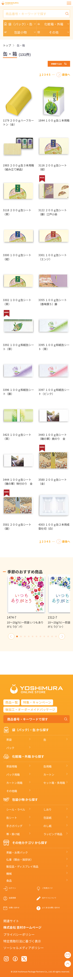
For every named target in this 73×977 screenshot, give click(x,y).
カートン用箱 (14, 783)
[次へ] (59, 74)
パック (10, 748)
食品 (9, 880)
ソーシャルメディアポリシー (23, 947)
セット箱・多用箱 (54, 783)
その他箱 (11, 791)
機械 (9, 873)
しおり (47, 809)
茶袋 (9, 740)
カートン (48, 774)
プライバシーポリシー (19, 934)
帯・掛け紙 (13, 834)
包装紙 (47, 818)
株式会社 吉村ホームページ (22, 927)
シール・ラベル (15, 809)
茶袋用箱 (11, 766)
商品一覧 (11, 702)
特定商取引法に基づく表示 (22, 941)
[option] (26, 602)
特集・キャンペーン (37, 702)
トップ (7, 45)
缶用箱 (47, 766)
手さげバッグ (14, 826)
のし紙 (47, 826)
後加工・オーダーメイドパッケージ (30, 709)
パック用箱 (13, 774)
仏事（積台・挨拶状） (19, 859)
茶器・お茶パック (17, 852)
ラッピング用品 (52, 834)
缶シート (11, 818)
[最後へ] (66, 75)
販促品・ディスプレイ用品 (22, 866)
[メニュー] (69, 3)
